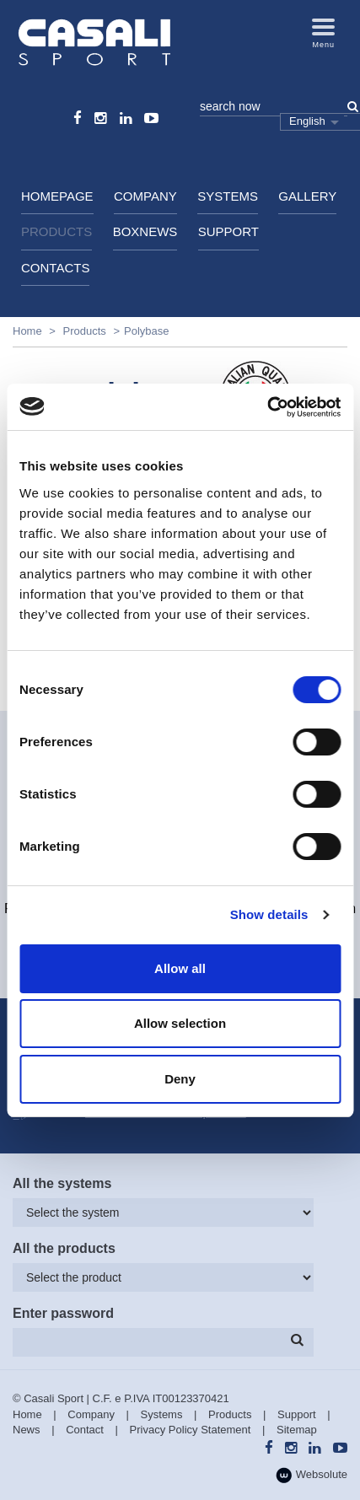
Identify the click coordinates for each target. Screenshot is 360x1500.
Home (27, 331)
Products (56, 231)
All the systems (62, 1183)
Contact (85, 1429)
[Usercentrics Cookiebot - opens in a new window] (267, 407)
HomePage (57, 196)
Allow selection (180, 1023)
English (307, 121)
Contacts (55, 268)
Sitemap (297, 1429)
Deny (180, 1079)
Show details (269, 914)
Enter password (63, 1313)
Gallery (307, 196)
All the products (64, 1248)
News (26, 1429)
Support (228, 231)
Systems (227, 196)
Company (145, 196)
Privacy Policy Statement (190, 1429)
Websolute (311, 1475)
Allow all (180, 968)
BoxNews (145, 231)
